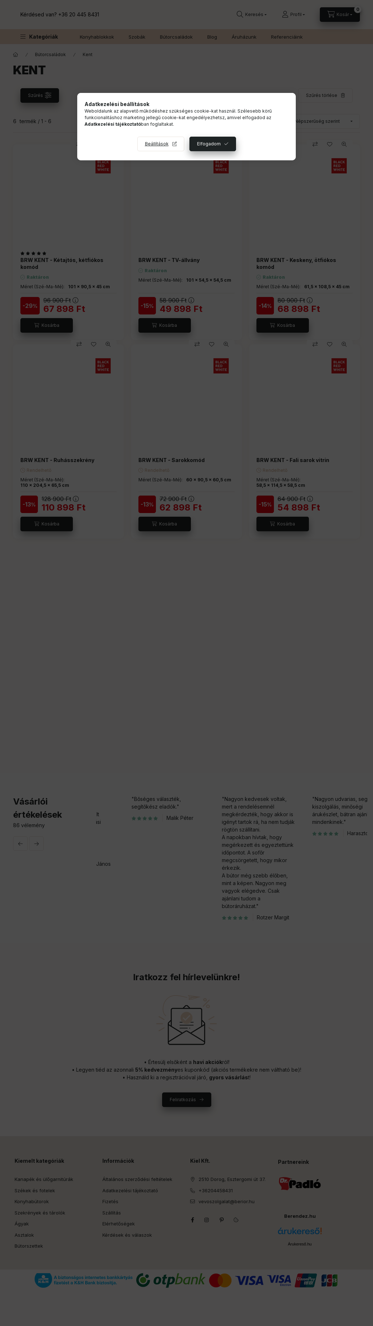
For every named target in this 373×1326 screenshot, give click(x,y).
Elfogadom (209, 143)
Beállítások (157, 143)
